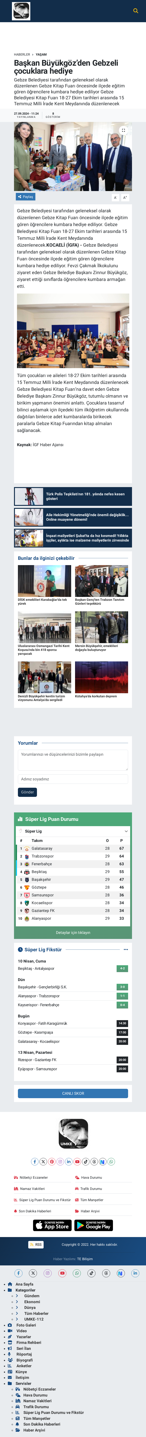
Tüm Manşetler (89, 1200)
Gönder (27, 792)
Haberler (22, 54)
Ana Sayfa (20, 1284)
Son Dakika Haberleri (32, 1211)
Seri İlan (19, 1348)
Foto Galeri (22, 1325)
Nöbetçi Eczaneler (31, 1177)
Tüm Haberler (32, 1313)
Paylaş (25, 197)
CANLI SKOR (73, 1093)
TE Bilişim (85, 1259)
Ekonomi (28, 1302)
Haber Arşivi (87, 1211)
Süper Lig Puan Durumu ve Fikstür (42, 1200)
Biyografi (20, 1360)
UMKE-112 (30, 1319)
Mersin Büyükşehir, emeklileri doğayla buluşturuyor (96, 648)
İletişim (18, 1377)
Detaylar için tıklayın (73, 932)
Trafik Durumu (88, 1189)
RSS (35, 1245)
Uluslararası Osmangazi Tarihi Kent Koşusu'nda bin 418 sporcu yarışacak (44, 649)
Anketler (19, 1366)
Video (17, 1331)
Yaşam (41, 54)
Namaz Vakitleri (29, 1189)
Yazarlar (19, 1337)
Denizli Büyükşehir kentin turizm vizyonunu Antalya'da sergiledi (41, 698)
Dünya (26, 1307)
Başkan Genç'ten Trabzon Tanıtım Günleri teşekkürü (99, 601)
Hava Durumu (88, 1177)
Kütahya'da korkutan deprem (96, 696)
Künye (17, 1372)
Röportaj (20, 1354)
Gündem (27, 1296)
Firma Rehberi (24, 1342)
